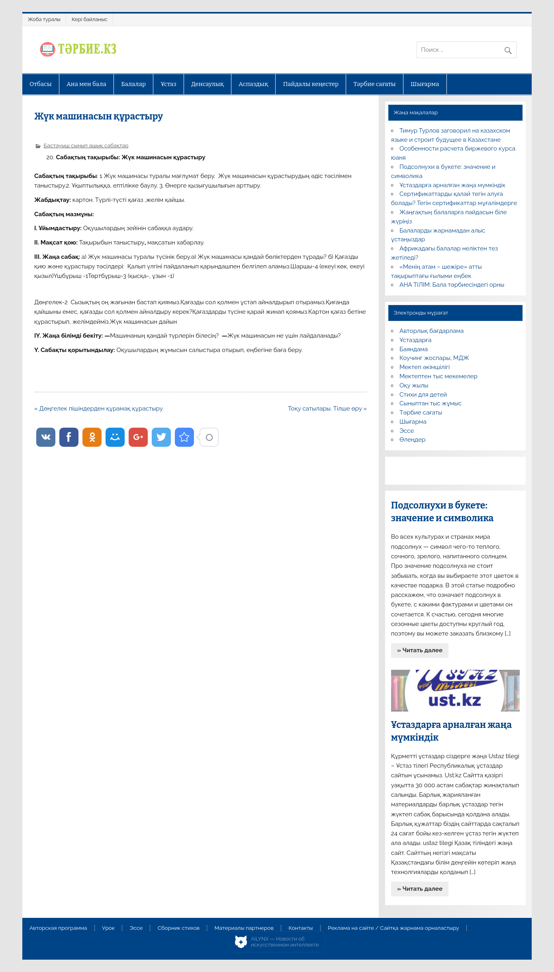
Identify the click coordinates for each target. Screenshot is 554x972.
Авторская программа (58, 928)
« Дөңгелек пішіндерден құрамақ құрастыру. (99, 408)
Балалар (133, 84)
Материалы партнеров (244, 928)
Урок (108, 928)
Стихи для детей (423, 394)
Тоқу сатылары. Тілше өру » (327, 408)
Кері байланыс (90, 19)
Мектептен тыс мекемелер (438, 376)
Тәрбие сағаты (375, 84)
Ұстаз (168, 84)
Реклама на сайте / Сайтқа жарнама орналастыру (393, 928)
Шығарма (425, 84)
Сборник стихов (179, 928)
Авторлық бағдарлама (431, 330)
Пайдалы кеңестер (311, 84)
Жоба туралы (44, 19)
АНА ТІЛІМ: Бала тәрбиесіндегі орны (451, 284)
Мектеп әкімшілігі (424, 367)
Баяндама (413, 349)
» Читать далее (419, 650)
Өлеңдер (412, 439)
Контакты (300, 928)
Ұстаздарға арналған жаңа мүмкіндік (452, 185)
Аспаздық (253, 84)
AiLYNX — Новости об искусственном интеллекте (285, 942)
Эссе (406, 430)
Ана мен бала (86, 84)
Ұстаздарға (415, 340)
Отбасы (40, 84)
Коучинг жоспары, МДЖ (434, 358)
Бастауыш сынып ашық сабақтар (86, 145)
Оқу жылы (413, 385)
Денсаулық (207, 84)
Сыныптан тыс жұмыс (430, 403)
